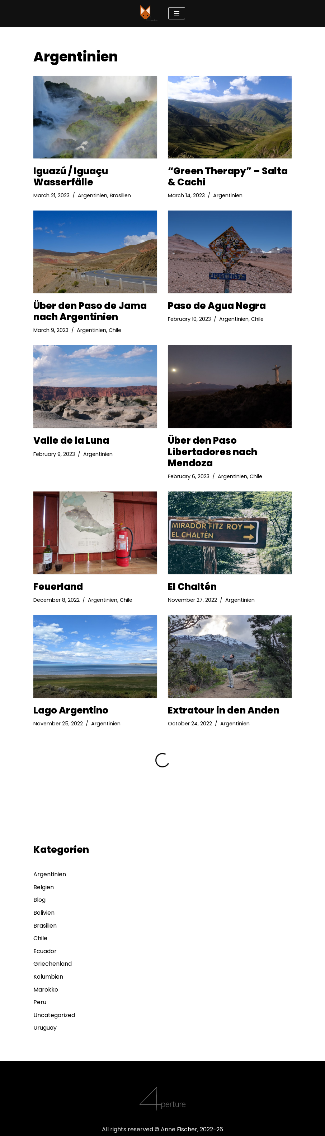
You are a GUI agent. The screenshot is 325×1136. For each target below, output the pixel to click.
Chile (115, 330)
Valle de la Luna (71, 440)
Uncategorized (54, 1015)
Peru (39, 1002)
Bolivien (44, 913)
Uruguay (45, 1028)
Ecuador (45, 951)
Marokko (45, 989)
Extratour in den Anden (223, 710)
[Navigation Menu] (176, 13)
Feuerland (58, 586)
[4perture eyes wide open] (148, 13)
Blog (39, 900)
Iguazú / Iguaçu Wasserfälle (70, 177)
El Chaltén (192, 586)
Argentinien (92, 195)
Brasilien (120, 195)
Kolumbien (48, 977)
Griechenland (52, 964)
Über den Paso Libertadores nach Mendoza (212, 451)
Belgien (43, 887)
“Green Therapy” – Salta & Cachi (228, 177)
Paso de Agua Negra (217, 305)
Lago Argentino (70, 710)
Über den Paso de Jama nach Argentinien (90, 311)
